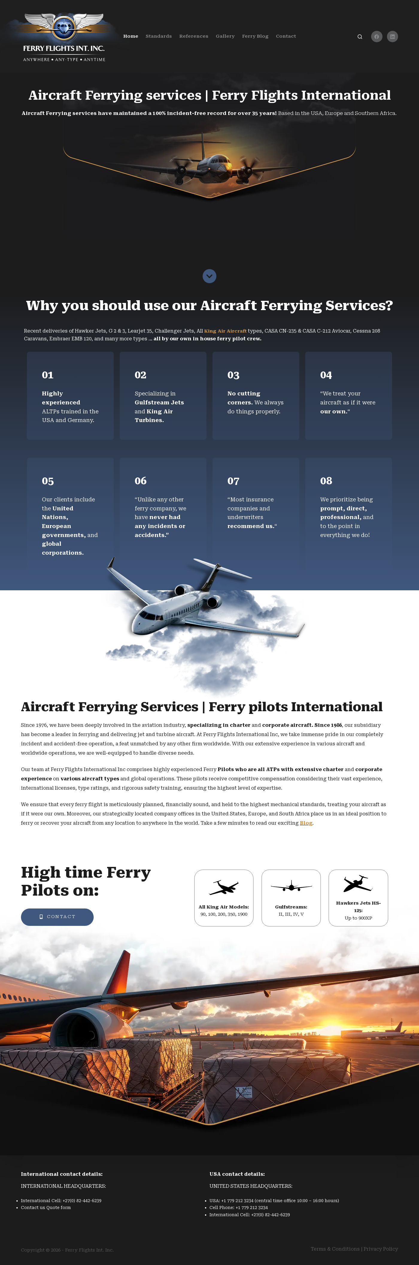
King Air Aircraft (227, 331)
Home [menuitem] (130, 36)
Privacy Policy (381, 1249)
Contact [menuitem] (286, 36)
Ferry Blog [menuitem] (255, 36)
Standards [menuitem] (159, 36)
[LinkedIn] (392, 36)
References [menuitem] (193, 36)
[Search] (360, 36)
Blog (306, 823)
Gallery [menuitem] (225, 36)
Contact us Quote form (46, 1207)
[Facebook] (376, 36)
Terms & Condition (334, 1249)
